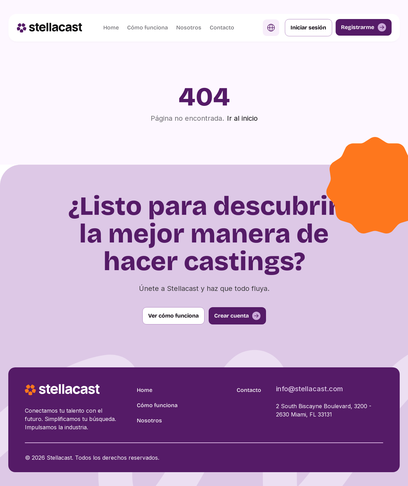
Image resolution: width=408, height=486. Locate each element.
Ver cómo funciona (173, 315)
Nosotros (188, 27)
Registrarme (363, 27)
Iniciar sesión (308, 27)
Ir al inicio (242, 118)
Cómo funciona (147, 27)
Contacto (222, 27)
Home (111, 27)
